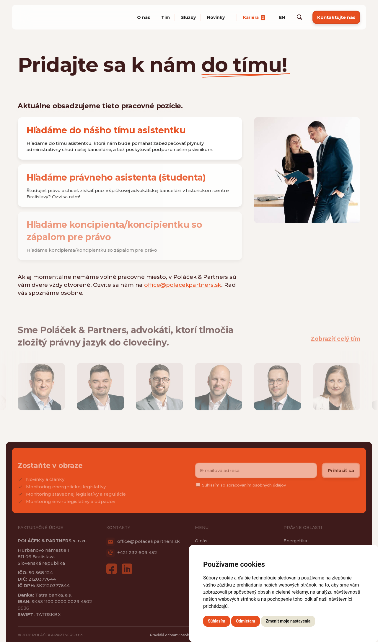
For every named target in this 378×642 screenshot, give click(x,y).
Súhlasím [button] (216, 621)
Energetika (295, 540)
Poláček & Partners (50, 17)
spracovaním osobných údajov (256, 488)
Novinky (216, 17)
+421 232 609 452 (131, 552)
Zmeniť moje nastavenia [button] (288, 621)
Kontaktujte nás (336, 17)
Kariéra (254, 17)
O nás (143, 17)
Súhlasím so (244, 488)
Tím (165, 17)
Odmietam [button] (245, 621)
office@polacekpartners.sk (182, 284)
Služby (188, 17)
